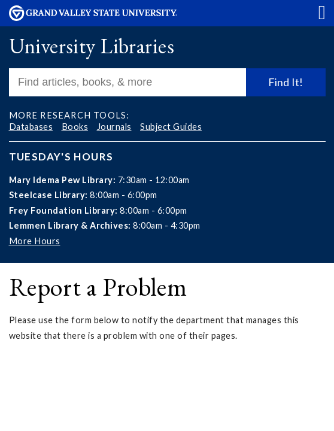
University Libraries (91, 45)
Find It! (285, 82)
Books (75, 127)
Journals (114, 127)
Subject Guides (171, 127)
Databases (31, 127)
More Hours (34, 241)
